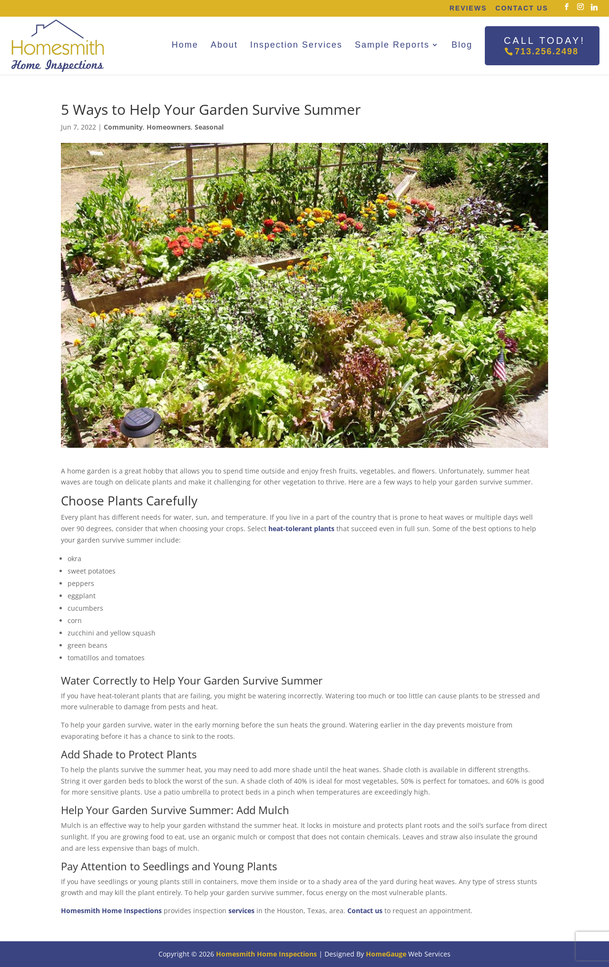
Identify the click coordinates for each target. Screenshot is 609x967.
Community (123, 126)
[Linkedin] (594, 7)
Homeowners (169, 126)
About (224, 44)
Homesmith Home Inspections (111, 910)
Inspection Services (296, 44)
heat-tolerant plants (301, 528)
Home (185, 44)
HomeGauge (386, 953)
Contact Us (521, 8)
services (241, 910)
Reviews (468, 8)
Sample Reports (392, 44)
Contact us (365, 910)
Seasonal (209, 126)
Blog (462, 44)
